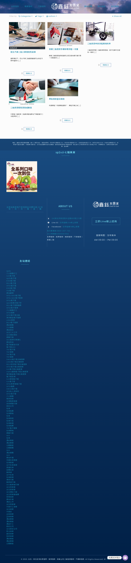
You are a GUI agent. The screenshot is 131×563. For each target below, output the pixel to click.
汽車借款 (22, 208)
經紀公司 (10, 406)
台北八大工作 (11, 333)
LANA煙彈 (10, 320)
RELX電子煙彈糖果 (13, 306)
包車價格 (10, 414)
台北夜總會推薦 (12, 495)
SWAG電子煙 (11, 389)
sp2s (8, 271)
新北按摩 (10, 532)
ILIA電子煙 (10, 276)
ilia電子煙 (10, 291)
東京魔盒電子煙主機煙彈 (16, 374)
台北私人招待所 (12, 392)
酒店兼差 (10, 441)
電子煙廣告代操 (12, 345)
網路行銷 (10, 338)
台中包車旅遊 (11, 465)
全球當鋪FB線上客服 (71, 227)
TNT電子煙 (10, 350)
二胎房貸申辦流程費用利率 (99, 43)
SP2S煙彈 (10, 313)
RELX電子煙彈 (12, 323)
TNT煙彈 (10, 352)
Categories (25, 16)
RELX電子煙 (11, 284)
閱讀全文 (29, 73)
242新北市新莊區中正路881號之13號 (67, 218)
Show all (117, 16)
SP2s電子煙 (11, 301)
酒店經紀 (10, 330)
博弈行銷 (10, 480)
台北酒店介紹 (11, 492)
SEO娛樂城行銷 (12, 485)
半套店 (9, 512)
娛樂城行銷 (10, 483)
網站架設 (10, 343)
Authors (52, 16)
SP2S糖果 (10, 387)
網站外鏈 (10, 458)
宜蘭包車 (10, 470)
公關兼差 (10, 446)
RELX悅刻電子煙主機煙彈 (16, 365)
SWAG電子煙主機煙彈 (15, 360)
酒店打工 (10, 524)
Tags (39, 16)
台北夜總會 (10, 487)
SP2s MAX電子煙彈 (14, 298)
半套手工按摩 (11, 507)
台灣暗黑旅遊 (11, 402)
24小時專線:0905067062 (58, 234)
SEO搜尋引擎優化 (13, 340)
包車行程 (10, 421)
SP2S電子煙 (11, 286)
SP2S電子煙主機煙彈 (15, 367)
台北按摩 (10, 510)
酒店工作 (10, 502)
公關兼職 (10, 448)
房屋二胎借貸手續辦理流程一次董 (63, 49)
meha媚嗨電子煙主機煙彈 (17, 372)
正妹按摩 (10, 514)
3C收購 (40, 208)
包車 (8, 409)
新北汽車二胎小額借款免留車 (23, 52)
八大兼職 (10, 328)
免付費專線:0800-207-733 (58, 231)
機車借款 (16, 208)
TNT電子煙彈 (11, 429)
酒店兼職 (10, 325)
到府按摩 (10, 537)
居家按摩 (10, 534)
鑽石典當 (34, 208)
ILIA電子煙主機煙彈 (14, 370)
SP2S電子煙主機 (13, 316)
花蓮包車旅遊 (11, 460)
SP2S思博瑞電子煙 (14, 384)
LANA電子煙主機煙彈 (15, 362)
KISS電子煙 (11, 281)
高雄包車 (10, 468)
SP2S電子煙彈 (12, 308)
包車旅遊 (10, 424)
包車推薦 (10, 411)
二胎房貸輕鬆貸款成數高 (21, 107)
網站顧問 (10, 293)
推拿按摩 (10, 399)
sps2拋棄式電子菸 (14, 303)
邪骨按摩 (10, 497)
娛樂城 (9, 473)
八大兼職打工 (11, 274)
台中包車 (10, 475)
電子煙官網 (10, 377)
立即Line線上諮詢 (106, 221)
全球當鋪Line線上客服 (69, 222)
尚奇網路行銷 (11, 404)
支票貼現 (10, 208)
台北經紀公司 (11, 529)
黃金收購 (28, 208)
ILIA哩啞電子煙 (12, 379)
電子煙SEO (10, 347)
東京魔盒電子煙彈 (13, 318)
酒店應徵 (10, 443)
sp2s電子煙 (11, 279)
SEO (8, 436)
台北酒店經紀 (11, 335)
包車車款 (10, 419)
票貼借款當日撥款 (57, 99)
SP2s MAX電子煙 (13, 296)
